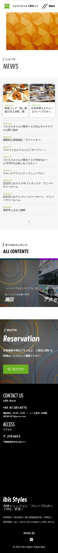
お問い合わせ (47, 522)
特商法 (47, 517)
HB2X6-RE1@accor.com (14, 416)
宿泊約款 (18, 517)
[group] (19, 282)
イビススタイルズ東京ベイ (25, 6)
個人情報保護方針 (33, 517)
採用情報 (7, 522)
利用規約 (7, 517)
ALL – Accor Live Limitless (26, 522)
